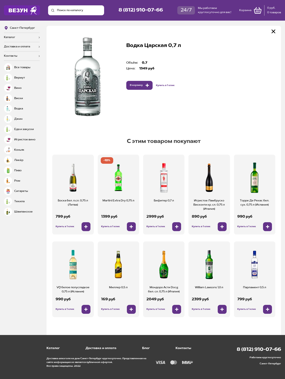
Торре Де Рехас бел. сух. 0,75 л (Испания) (254, 202)
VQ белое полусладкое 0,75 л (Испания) (73, 289)
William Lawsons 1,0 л (209, 287)
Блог (146, 348)
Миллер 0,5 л (118, 287)
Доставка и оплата (17, 46)
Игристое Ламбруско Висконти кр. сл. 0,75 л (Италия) (209, 204)
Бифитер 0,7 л (164, 200)
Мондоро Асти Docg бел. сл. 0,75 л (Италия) (164, 289)
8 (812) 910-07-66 (141, 10)
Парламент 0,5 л (254, 287)
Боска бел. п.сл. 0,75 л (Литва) (73, 202)
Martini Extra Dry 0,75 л (118, 200)
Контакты (10, 56)
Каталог (9, 37)
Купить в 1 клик (165, 85)
